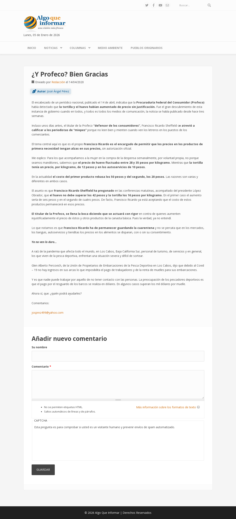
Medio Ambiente (110, 48)
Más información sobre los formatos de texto (166, 407)
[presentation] (50, 443)
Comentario (41, 366)
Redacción (58, 82)
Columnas (78, 48)
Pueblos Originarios (147, 48)
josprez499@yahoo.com (47, 312)
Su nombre (39, 347)
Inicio (31, 48)
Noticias (51, 48)
